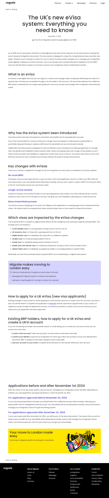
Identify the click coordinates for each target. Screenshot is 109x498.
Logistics (73, 475)
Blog (29, 478)
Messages (81, 3)
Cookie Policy (97, 481)
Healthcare (74, 487)
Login (103, 3)
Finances (73, 481)
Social (72, 490)
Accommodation (76, 478)
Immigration (75, 472)
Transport (74, 493)
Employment (75, 484)
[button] (69, 3)
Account (52, 478)
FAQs (29, 475)
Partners (93, 3)
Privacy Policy (97, 478)
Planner (58, 3)
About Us (30, 472)
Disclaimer (96, 484)
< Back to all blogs (11, 9)
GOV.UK (53, 303)
